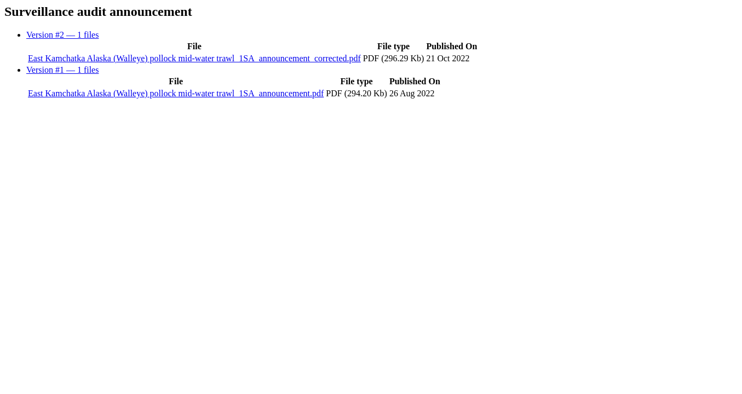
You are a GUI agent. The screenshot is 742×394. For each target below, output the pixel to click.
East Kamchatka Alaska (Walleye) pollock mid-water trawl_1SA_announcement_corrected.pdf (194, 58)
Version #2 (62, 34)
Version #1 (62, 69)
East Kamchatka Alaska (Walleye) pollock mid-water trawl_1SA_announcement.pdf (176, 93)
